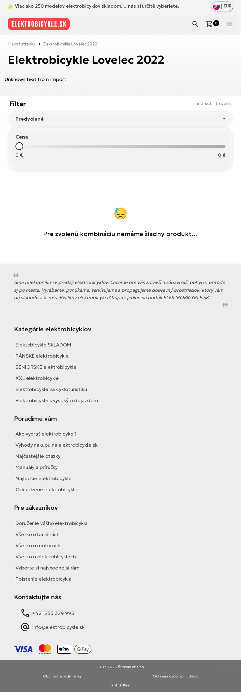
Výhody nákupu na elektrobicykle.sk (56, 445)
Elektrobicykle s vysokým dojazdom (56, 400)
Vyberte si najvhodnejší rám (47, 568)
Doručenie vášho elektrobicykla (51, 523)
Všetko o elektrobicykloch (45, 556)
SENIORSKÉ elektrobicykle (46, 367)
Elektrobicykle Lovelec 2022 (70, 44)
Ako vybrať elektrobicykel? (46, 434)
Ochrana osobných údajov (175, 676)
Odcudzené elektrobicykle (46, 489)
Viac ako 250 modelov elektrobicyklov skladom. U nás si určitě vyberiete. (97, 6)
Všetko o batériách (37, 534)
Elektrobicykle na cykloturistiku (51, 389)
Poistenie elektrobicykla (43, 579)
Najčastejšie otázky (37, 456)
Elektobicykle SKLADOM (43, 345)
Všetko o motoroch (37, 545)
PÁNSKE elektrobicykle (42, 356)
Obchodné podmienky (62, 676)
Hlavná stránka (22, 44)
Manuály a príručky (36, 467)
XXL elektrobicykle (37, 378)
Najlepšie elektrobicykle (43, 478)
